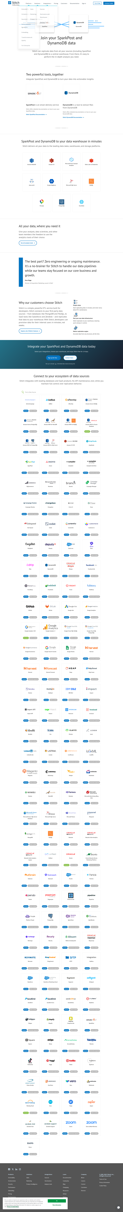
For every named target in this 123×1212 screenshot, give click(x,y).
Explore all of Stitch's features (30, 331)
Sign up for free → (53, 358)
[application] (118, 1207)
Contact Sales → (70, 358)
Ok (56, 1201)
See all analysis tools (28, 243)
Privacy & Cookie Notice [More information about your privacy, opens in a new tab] (13, 1206)
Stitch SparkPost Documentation (36, 114)
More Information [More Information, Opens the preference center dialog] (57, 1205)
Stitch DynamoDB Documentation (73, 117)
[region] (35, 1203)
